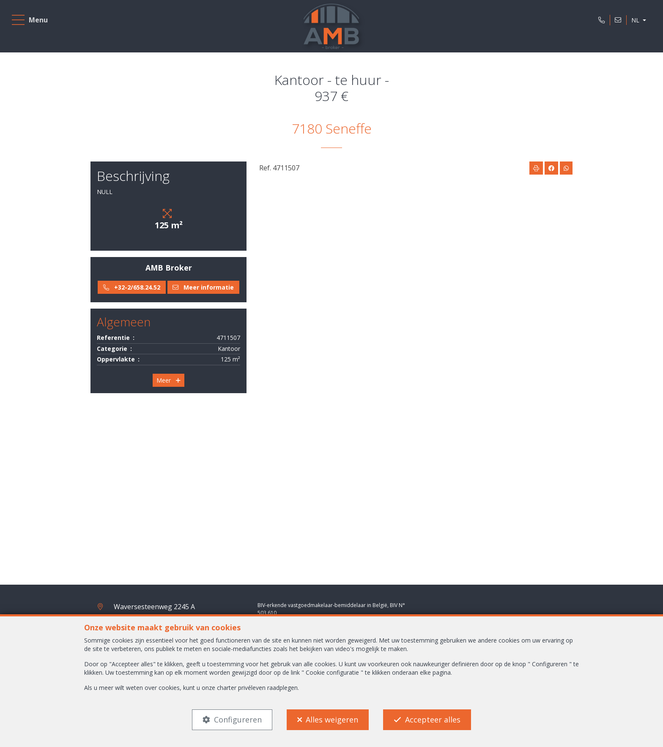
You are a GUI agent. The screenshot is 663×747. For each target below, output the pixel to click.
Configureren (238, 719)
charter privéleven (241, 688)
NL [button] (633, 23)
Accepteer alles (432, 719)
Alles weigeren (332, 719)
